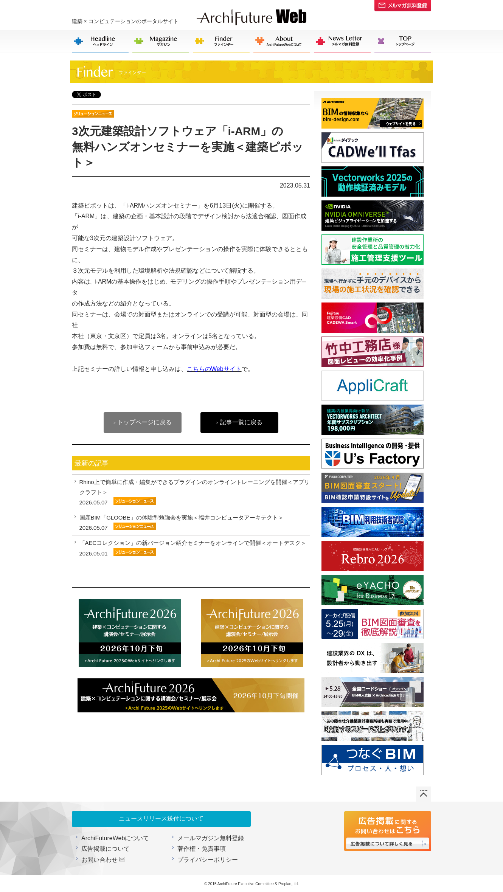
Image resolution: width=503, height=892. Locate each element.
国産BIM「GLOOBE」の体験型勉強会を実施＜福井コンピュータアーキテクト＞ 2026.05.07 (181, 522)
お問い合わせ (99, 859)
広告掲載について (105, 848)
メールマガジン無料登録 (210, 838)
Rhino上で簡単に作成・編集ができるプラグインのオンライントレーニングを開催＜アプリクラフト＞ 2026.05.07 (194, 492)
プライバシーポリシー (207, 859)
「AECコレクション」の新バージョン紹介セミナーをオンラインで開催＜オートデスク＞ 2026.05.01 (193, 548)
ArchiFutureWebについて (115, 838)
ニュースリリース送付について (161, 818)
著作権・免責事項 (201, 848)
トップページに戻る (142, 422)
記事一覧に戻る (239, 422)
